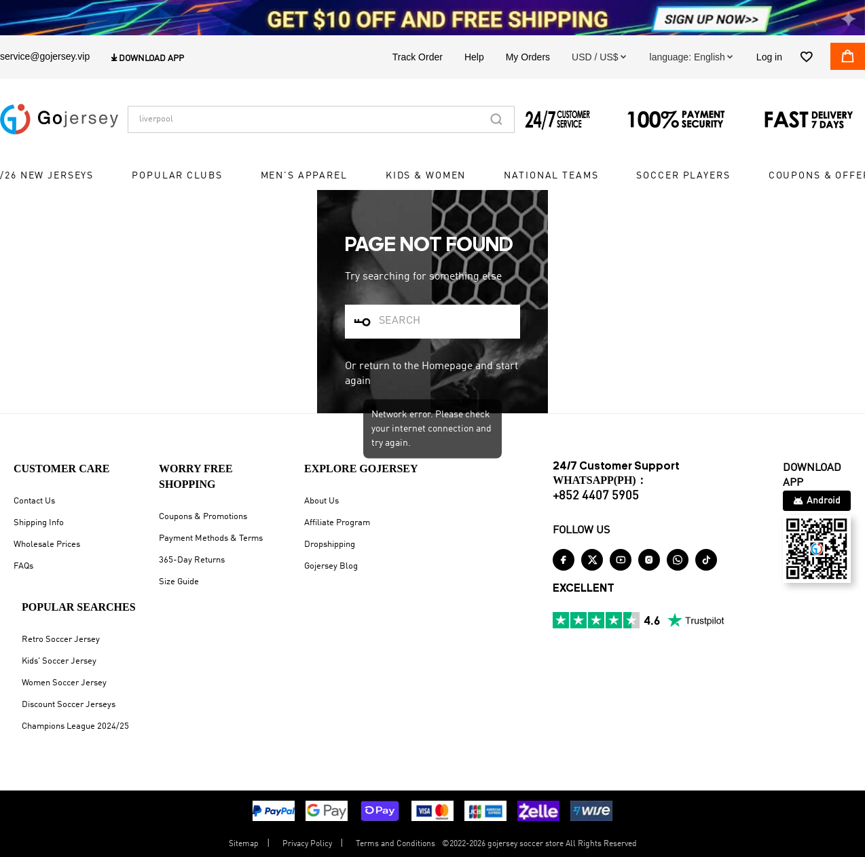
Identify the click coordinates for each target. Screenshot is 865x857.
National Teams (551, 176)
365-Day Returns (192, 560)
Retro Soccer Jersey (61, 639)
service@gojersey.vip (45, 56)
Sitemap (244, 844)
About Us (321, 501)
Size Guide (179, 581)
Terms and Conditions (395, 844)
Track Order (417, 57)
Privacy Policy (307, 844)
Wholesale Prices (47, 544)
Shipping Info (39, 522)
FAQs (23, 566)
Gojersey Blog (331, 566)
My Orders (528, 57)
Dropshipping (329, 544)
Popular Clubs (177, 176)
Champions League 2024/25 (75, 726)
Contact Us (34, 501)
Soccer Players (683, 176)
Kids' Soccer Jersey (59, 661)
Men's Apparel (304, 176)
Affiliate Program (337, 522)
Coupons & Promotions (203, 516)
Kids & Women (426, 176)
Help (474, 57)
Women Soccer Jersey (64, 683)
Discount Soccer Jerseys (68, 704)
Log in (769, 57)
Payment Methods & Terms (211, 538)
